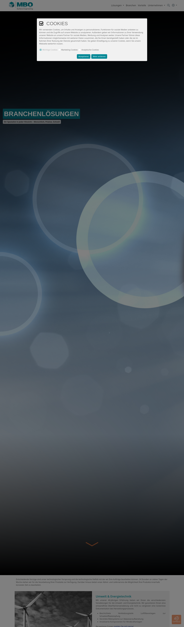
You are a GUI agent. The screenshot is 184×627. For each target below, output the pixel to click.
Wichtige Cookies (50, 49)
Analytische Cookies (90, 49)
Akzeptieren (83, 56)
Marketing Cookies (69, 49)
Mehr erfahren (99, 56)
